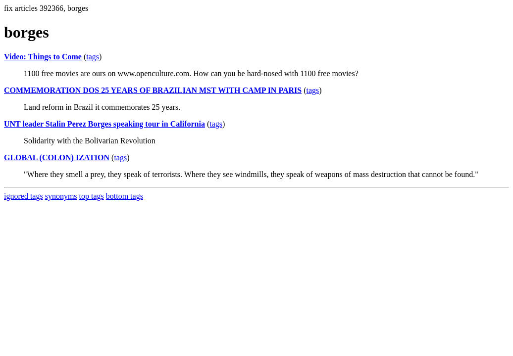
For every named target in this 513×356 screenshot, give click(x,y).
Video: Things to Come (43, 56)
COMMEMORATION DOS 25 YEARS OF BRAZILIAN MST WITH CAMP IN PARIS (153, 90)
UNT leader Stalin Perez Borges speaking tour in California (104, 124)
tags (92, 56)
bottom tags (124, 196)
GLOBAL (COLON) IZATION (56, 157)
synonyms (61, 196)
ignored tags (23, 196)
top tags (91, 196)
